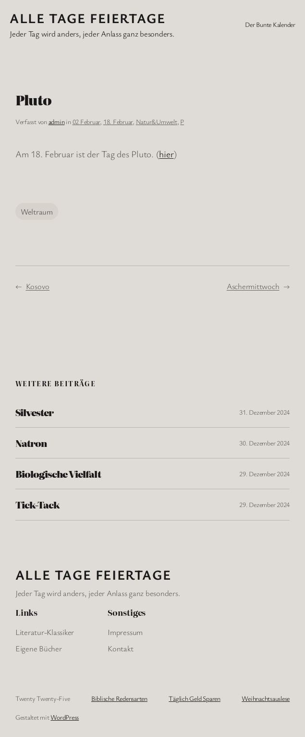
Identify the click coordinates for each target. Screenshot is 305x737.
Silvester (34, 412)
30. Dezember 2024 (264, 442)
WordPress (64, 717)
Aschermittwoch (253, 286)
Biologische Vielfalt (58, 473)
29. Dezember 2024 (264, 473)
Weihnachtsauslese (266, 698)
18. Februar (118, 121)
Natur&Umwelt (156, 121)
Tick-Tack (37, 504)
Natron (31, 442)
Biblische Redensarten (119, 698)
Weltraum (37, 211)
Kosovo (38, 286)
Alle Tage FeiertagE (87, 18)
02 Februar (86, 121)
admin (57, 121)
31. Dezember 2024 (264, 412)
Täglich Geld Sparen (194, 698)
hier (166, 154)
